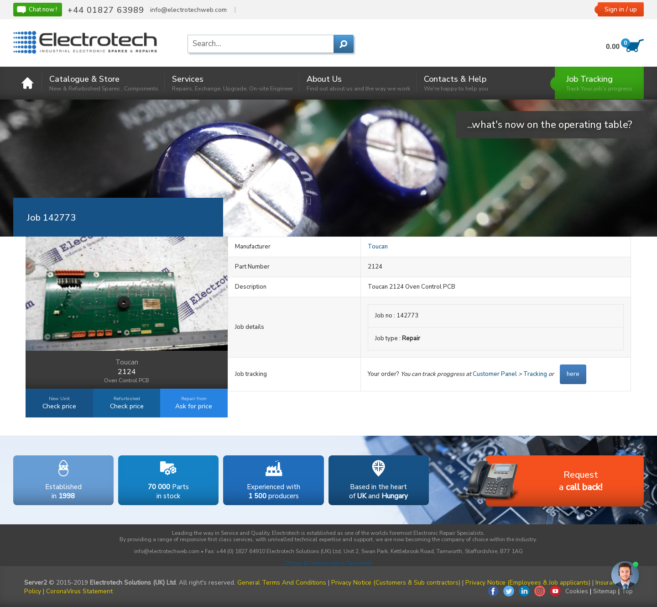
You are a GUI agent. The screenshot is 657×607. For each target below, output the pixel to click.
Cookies (576, 591)
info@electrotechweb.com (188, 10)
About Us (358, 83)
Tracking (535, 374)
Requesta (544, 481)
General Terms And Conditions (281, 582)
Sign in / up (621, 9)
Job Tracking (599, 83)
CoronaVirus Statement (79, 591)
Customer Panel (495, 374)
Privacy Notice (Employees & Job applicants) (527, 582)
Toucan (378, 247)
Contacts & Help (456, 83)
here (573, 374)
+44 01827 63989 (106, 10)
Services (232, 83)
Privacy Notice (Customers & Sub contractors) (395, 582)
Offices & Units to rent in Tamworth (328, 563)
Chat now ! (36, 9)
